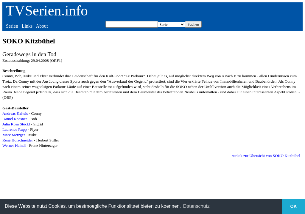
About (42, 26)
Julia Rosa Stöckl (16, 124)
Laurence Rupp (14, 129)
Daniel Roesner (14, 119)
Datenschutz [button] (196, 206)
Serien (12, 26)
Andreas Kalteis (15, 113)
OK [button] (293, 206)
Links (27, 26)
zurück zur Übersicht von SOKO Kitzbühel (265, 155)
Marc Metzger (13, 135)
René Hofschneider (17, 140)
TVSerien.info (47, 10)
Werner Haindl (14, 145)
